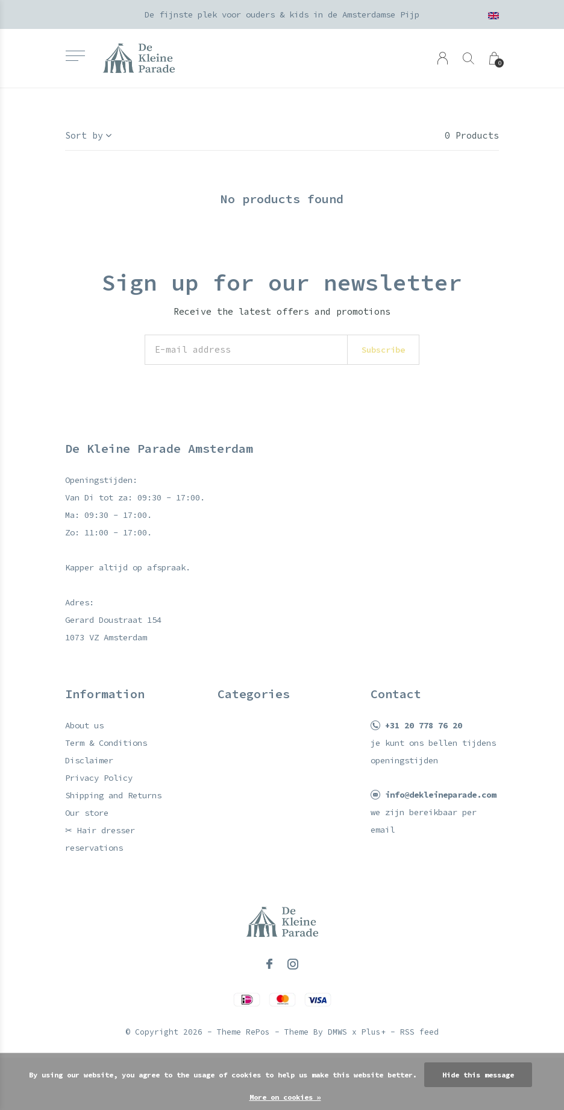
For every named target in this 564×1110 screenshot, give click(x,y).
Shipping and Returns (113, 795)
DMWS (337, 1032)
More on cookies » (285, 1097)
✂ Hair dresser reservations (100, 839)
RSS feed (419, 1032)
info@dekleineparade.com (440, 794)
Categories (254, 693)
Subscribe (383, 349)
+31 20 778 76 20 (423, 725)
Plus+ (374, 1032)
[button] (75, 56)
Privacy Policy (99, 777)
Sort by (84, 135)
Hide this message (478, 1074)
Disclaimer (89, 760)
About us (84, 725)
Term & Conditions (106, 742)
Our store (86, 812)
